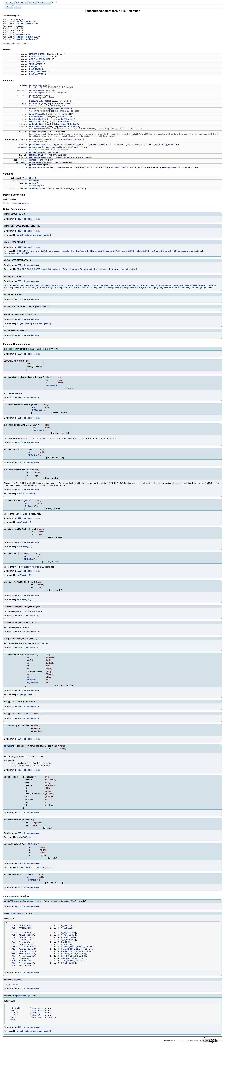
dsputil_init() (50, 290)
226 (19, 580)
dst (54, 129)
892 (19, 728)
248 (19, 551)
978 (19, 823)
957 (19, 716)
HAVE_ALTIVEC (36, 79)
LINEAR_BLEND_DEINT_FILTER (76, 963)
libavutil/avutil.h (24, 22)
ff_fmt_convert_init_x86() (104, 274)
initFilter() (176, 256)
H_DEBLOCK (66, 938)
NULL (82, 193)
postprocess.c (22, 208)
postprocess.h (21, 38)
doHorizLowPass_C (38, 131)
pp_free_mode (35, 157)
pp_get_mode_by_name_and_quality (45, 152)
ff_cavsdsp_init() (79, 290)
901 (19, 874)
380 (19, 497)
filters (31, 183)
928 (19, 359)
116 (19, 340)
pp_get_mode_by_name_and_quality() (34, 240)
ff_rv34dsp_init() (44, 292)
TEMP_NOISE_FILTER (71, 980)
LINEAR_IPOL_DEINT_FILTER (76, 966)
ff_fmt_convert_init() (36, 256)
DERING (65, 957)
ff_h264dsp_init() (94, 256)
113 (19, 236)
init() (161, 292)
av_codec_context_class (40, 193)
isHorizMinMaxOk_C (38, 119)
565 (19, 304)
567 (19, 270)
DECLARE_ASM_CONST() (28, 274)
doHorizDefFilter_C (37, 129)
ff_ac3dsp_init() (64, 290)
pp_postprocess (36, 172)
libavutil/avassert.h (25, 25)
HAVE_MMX (34, 71)
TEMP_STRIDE (35, 69)
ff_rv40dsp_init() (60, 292)
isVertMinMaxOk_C (37, 121)
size (64, 159)
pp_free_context (36, 169)
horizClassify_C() (24, 530)
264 (19, 605)
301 (19, 424)
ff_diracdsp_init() (106, 290)
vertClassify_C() (24, 584)
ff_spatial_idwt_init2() (78, 292)
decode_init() (37, 290)
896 (19, 843)
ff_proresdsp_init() (28, 292)
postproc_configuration (39, 95)
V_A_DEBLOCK (68, 955)
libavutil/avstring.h (25, 43)
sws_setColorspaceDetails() (16, 258)
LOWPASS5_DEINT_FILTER (74, 977)
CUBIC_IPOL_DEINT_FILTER (75, 969)
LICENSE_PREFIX (37, 59)
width (95, 149)
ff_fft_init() (21, 256)
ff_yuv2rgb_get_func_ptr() (160, 256)
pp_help (32, 188)
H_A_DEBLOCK (68, 952)
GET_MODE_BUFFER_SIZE (41, 61)
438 (19, 403)
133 (19, 994)
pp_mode (156, 149)
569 (19, 252)
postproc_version (37, 90)
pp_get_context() (24, 878)
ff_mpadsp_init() (110, 256)
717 (19, 780)
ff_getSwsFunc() (78, 256)
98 (19, 625)
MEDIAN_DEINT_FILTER (73, 971)
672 (19, 1010)
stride (57, 108)
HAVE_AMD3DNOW (38, 76)
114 (19, 324)
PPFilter (23, 183)
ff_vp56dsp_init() (111, 292)
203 (19, 526)
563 (19, 286)
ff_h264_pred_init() (180, 290)
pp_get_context (36, 167)
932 (19, 918)
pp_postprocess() (24, 704)
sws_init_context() (190, 256)
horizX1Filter (35, 136)
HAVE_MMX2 (35, 74)
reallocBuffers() (24, 847)
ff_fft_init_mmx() (85, 274)
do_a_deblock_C (36, 144)
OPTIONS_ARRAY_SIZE (39, 64)
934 (19, 749)
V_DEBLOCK (66, 941)
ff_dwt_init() (120, 290)
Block (50, 110)
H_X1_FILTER (68, 946)
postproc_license (37, 100)
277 (19, 470)
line (50, 773)
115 (19, 224)
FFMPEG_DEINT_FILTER (73, 974)
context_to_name (37, 164)
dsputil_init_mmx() (49, 274)
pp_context (170, 149)
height (104, 149)
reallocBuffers (35, 162)
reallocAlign (34, 159)
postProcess (34, 149)
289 (19, 899)
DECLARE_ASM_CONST (40, 106)
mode (55, 157)
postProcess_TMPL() (26, 501)
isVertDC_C (34, 113)
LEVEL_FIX (66, 960)
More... (19, 15)
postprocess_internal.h (26, 41)
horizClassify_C (36, 124)
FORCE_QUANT (68, 983)
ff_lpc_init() (211, 290)
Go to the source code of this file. (16, 48)
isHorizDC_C (35, 108)
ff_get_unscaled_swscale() (58, 256)
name (75, 152)
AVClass (24, 193)
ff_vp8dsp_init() (140, 256)
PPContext (66, 108)
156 (19, 1052)
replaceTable (34, 185)
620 (19, 700)
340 (19, 449)
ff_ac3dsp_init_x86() (68, 274)
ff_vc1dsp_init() (125, 256)
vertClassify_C (35, 126)
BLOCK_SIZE (35, 66)
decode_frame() (24, 290)
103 (19, 641)
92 (19, 657)
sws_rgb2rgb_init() (203, 292)
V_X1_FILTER (68, 949)
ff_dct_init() (93, 290)
